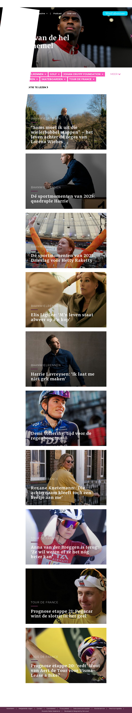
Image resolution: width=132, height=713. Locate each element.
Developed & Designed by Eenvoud (76, 711)
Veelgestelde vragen (26, 708)
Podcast (57, 13)
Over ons (71, 13)
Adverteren (10, 708)
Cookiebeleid (51, 708)
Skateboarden (52, 79)
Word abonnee (115, 13)
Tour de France (80, 79)
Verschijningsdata (115, 708)
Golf (53, 74)
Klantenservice (99, 708)
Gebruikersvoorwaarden (81, 708)
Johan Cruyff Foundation (81, 74)
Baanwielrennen (31, 74)
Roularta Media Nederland (51, 711)
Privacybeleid (64, 708)
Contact (39, 708)
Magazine (40, 13)
